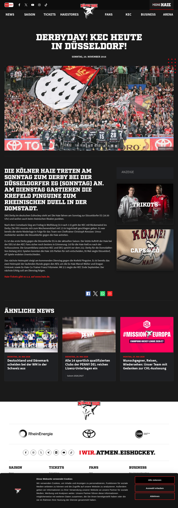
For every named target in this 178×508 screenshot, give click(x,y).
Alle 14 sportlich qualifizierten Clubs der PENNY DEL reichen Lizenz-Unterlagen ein (87, 364)
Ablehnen (155, 487)
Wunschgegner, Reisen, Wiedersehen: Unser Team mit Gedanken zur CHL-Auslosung (145, 364)
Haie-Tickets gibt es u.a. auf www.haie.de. (27, 276)
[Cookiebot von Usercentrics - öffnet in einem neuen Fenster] (18, 502)
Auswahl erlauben (155, 479)
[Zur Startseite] (89, 11)
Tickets (50, 14)
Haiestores (69, 14)
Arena (168, 14)
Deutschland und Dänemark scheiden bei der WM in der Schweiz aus (28, 364)
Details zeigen (148, 502)
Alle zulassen (154, 471)
